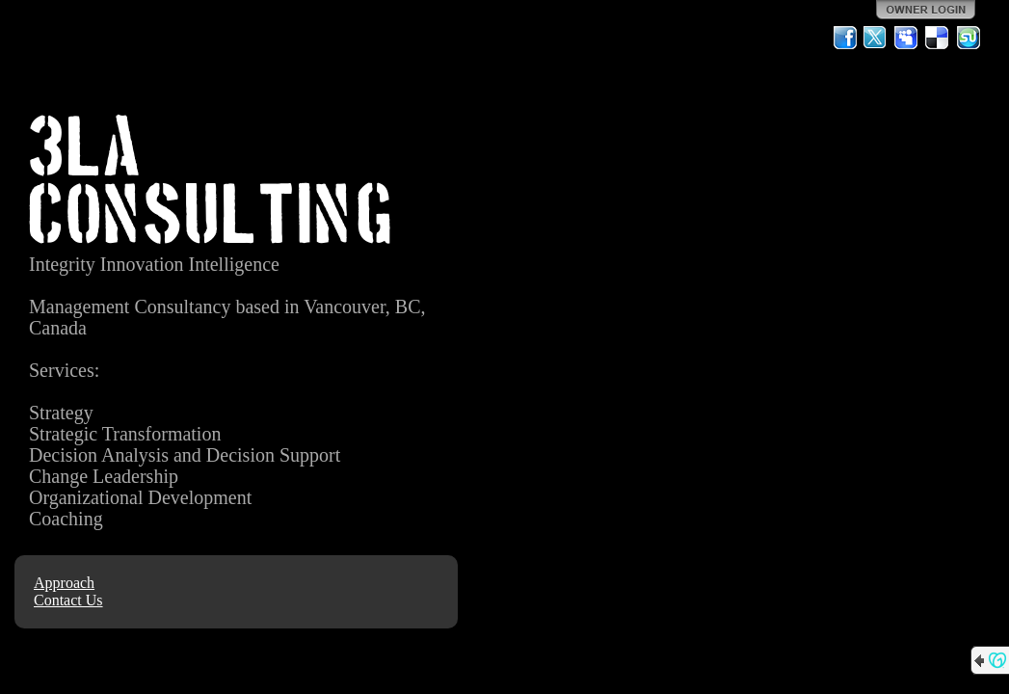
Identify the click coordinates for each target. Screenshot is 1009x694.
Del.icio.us (937, 37)
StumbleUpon (968, 37)
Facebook (845, 37)
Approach (64, 582)
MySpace (906, 37)
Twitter (876, 37)
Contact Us (68, 600)
